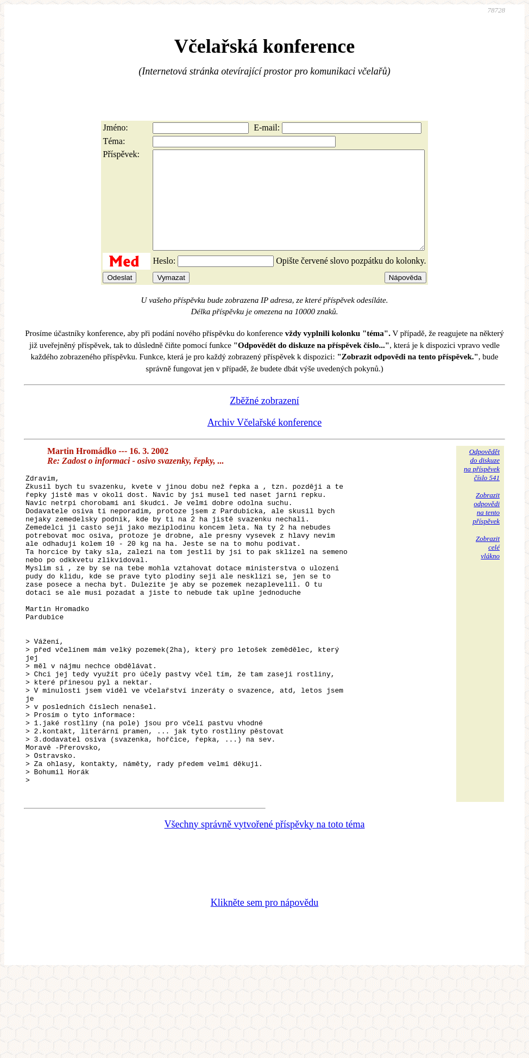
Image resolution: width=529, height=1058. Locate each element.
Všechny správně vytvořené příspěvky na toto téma (265, 907)
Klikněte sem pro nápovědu (264, 985)
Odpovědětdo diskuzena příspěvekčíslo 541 (482, 484)
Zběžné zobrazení (264, 420)
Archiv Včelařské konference (264, 442)
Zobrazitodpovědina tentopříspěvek (486, 528)
